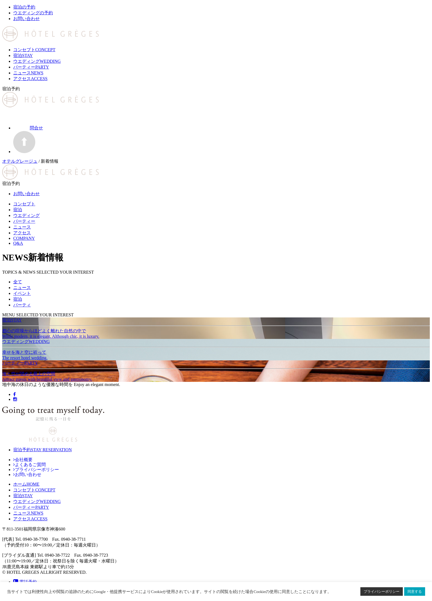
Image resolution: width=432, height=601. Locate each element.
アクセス (30, 78)
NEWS (28, 513)
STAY (23, 495)
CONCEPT (34, 490)
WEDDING (37, 501)
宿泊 (23, 55)
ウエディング (37, 61)
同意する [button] (414, 591)
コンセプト (34, 49)
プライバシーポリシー (381, 591)
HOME (26, 484)
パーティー (31, 67)
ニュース (28, 72)
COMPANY (24, 238)
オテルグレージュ (19, 161)
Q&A (18, 243)
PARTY (31, 507)
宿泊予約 (42, 449)
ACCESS (30, 518)
